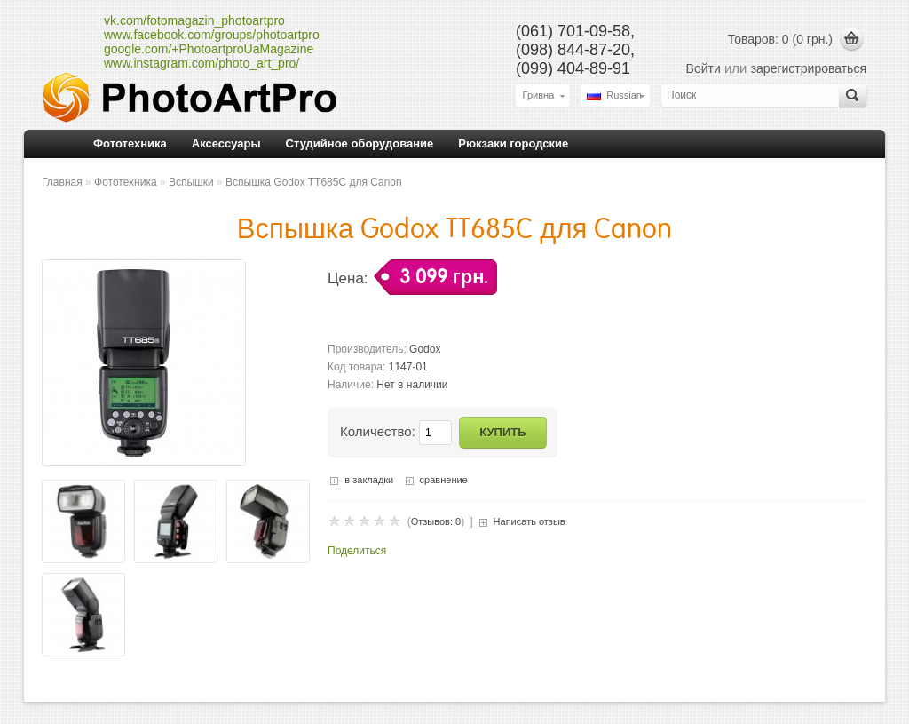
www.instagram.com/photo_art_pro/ (201, 63)
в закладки (368, 479)
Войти (703, 68)
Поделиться (357, 551)
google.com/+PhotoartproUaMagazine (208, 49)
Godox (424, 349)
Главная (62, 182)
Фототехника (130, 143)
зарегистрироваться (808, 68)
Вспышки (191, 182)
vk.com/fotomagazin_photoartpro (194, 20)
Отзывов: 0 (436, 521)
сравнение (444, 479)
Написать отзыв (529, 521)
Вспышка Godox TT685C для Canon (313, 182)
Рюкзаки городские (513, 143)
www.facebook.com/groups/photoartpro (212, 35)
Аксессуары (226, 143)
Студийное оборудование (360, 143)
